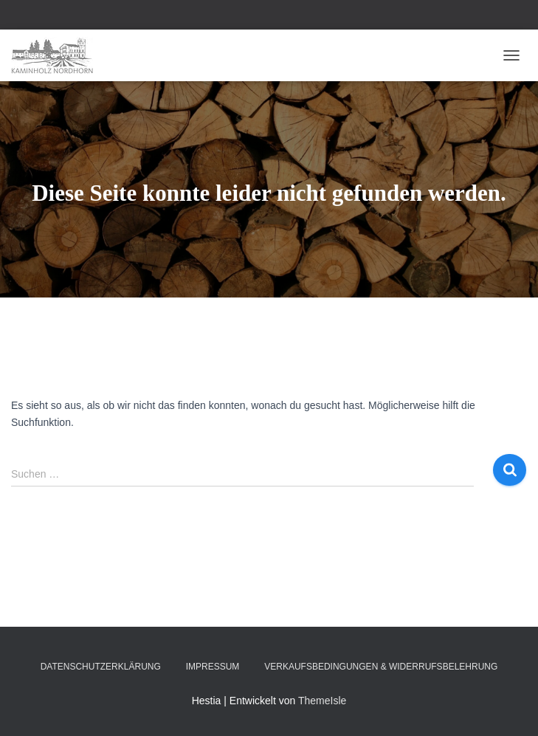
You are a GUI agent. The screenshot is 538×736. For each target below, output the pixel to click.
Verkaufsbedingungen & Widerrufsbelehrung (380, 666)
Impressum (213, 666)
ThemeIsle (322, 700)
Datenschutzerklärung (101, 666)
